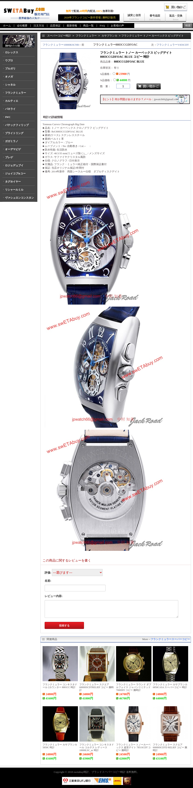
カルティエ (11, 100)
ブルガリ (10, 68)
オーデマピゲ (13, 149)
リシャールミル (14, 189)
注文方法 (39, 25)
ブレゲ (9, 157)
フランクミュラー (15, 92)
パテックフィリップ (17, 125)
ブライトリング (14, 133)
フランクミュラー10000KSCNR (61, 44)
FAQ (102, 25)
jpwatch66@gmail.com (166, 99)
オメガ (9, 76)
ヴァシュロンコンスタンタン (18, 199)
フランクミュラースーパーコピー (170, 639)
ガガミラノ (11, 141)
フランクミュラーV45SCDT (172, 44)
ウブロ (9, 60)
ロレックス (11, 52)
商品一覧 (88, 25)
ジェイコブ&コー (15, 173)
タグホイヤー (13, 181)
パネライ (10, 108)
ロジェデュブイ (14, 165)
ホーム (7, 25)
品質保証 (55, 25)
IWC (7, 116)
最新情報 (72, 25)
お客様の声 (117, 25)
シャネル (10, 84)
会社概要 (22, 25)
